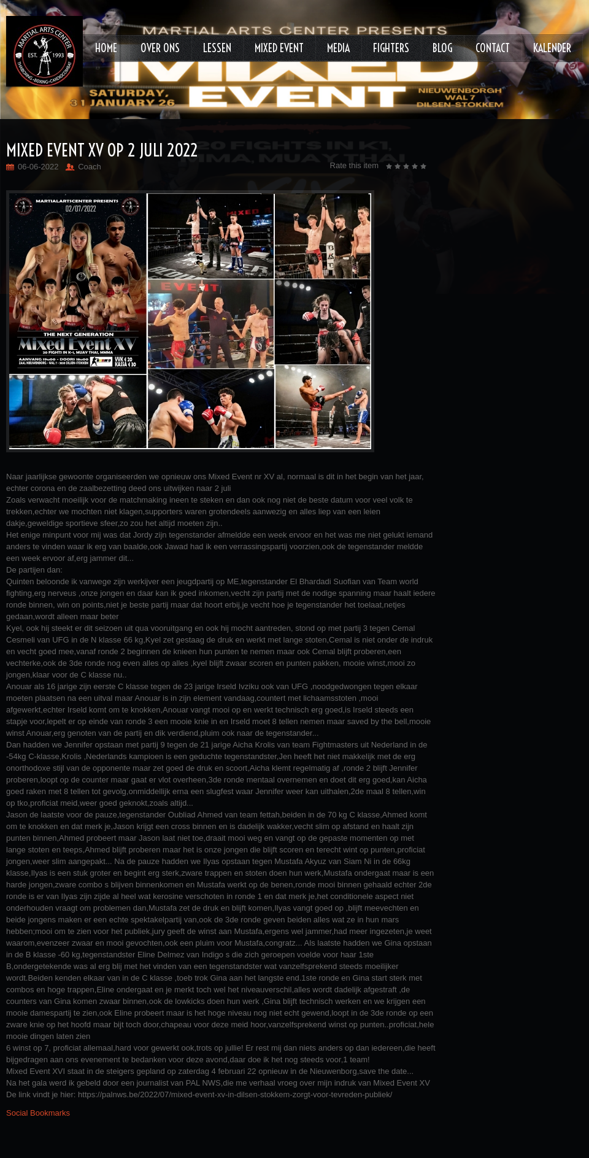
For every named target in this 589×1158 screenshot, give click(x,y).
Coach (89, 166)
